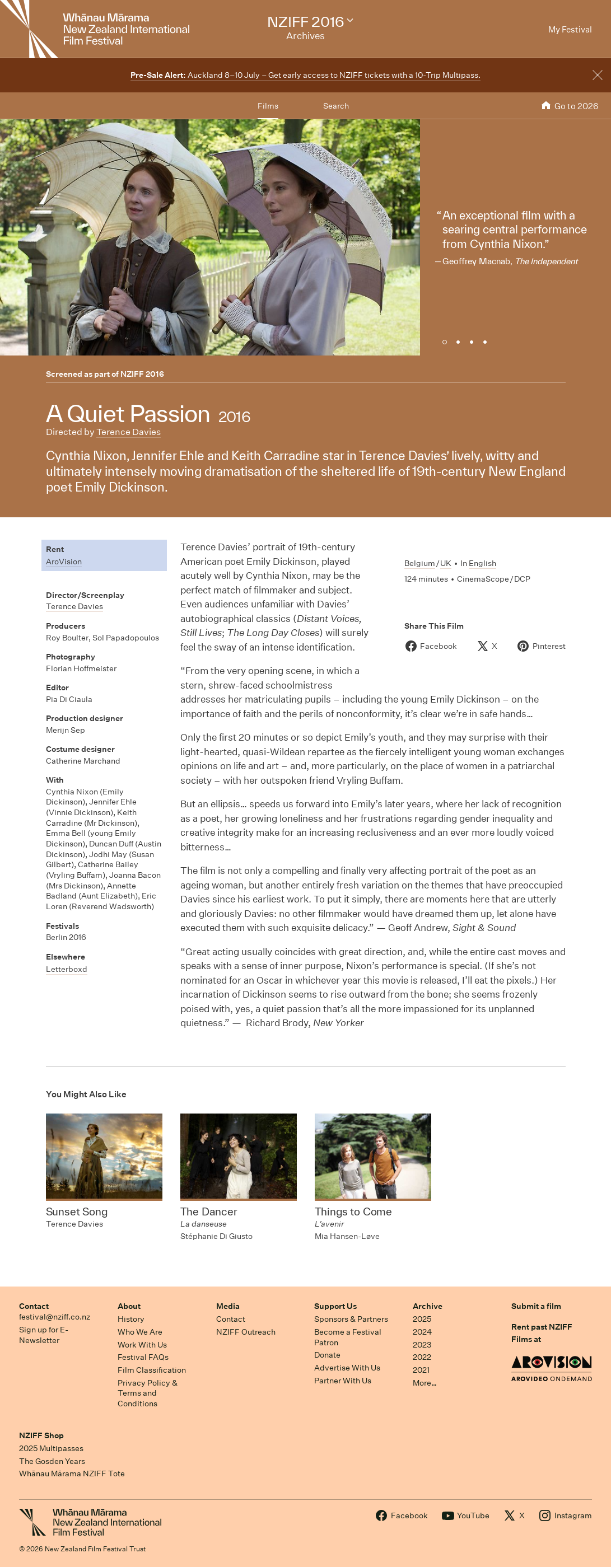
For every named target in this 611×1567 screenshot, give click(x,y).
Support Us (335, 1306)
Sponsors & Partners (351, 1319)
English (482, 563)
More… (425, 1383)
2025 (422, 1319)
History (131, 1319)
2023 (422, 1345)
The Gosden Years (52, 1461)
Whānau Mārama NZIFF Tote (72, 1473)
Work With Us (142, 1345)
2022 (422, 1357)
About (129, 1306)
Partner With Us (342, 1381)
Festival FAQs (143, 1357)
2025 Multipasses (51, 1448)
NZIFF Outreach (246, 1332)
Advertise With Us (347, 1368)
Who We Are (140, 1332)
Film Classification (152, 1370)
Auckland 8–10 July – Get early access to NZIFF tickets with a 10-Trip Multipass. (305, 75)
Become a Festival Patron (347, 1337)
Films (268, 106)
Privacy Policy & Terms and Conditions (148, 1393)
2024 (422, 1332)
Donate (327, 1355)
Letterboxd (66, 969)
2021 (421, 1370)
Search (336, 106)
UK (445, 563)
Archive (427, 1306)
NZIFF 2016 (142, 374)
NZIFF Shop (41, 1435)
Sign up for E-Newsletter (43, 1335)
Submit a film (536, 1306)
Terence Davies (128, 432)
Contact (34, 1306)
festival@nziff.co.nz (54, 1317)
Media (228, 1306)
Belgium (419, 563)
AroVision (64, 561)
